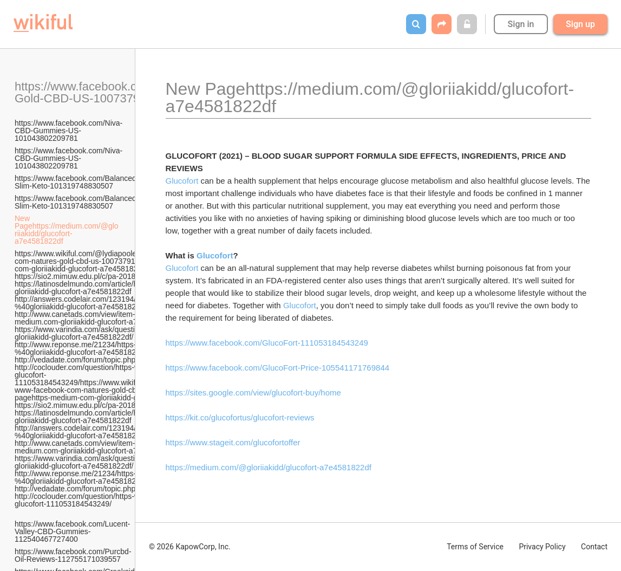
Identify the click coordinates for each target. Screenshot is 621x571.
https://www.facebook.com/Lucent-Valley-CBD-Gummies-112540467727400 (72, 527)
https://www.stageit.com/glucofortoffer (233, 442)
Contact (594, 546)
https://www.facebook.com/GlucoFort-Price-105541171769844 (278, 367)
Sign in (520, 24)
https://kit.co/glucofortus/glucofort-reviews (240, 417)
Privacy (542, 546)
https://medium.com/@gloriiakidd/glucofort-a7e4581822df (268, 467)
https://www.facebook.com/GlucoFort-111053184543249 (267, 342)
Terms (475, 546)
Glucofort (182, 180)
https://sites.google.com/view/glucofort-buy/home (253, 392)
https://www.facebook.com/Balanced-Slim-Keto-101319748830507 (77, 182)
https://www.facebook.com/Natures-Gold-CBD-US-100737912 (108, 92)
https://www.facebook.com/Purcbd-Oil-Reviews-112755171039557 (73, 555)
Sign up (580, 24)
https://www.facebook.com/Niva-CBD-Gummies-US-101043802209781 (68, 130)
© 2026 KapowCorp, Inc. (190, 546)
